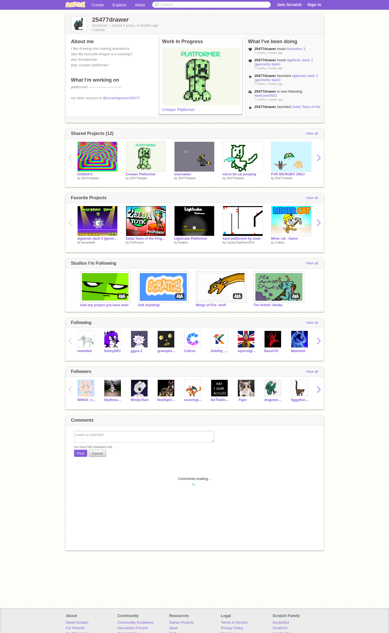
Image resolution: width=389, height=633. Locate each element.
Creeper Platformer (178, 109)
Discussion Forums (133, 628)
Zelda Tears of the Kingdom (146, 239)
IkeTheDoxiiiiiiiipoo (220, 400)
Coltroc (280, 242)
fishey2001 (112, 351)
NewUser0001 (265, 95)
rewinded (84, 351)
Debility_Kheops (220, 351)
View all (312, 133)
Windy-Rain (140, 400)
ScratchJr (280, 628)
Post (80, 453)
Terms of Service (234, 622)
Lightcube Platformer (191, 239)
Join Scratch (289, 4)
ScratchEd (281, 622)
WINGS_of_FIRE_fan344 (86, 400)
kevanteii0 (88, 242)
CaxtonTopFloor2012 (241, 242)
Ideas (140, 4)
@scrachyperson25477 (121, 98)
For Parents (75, 628)
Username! (182, 174)
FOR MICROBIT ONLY (288, 174)
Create (98, 4)
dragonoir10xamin (273, 400)
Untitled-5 (85, 174)
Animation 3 (296, 49)
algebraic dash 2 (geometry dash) (97, 239)
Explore (120, 4)
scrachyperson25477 (193, 400)
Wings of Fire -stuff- (211, 305)
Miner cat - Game (284, 239)
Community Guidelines (136, 622)
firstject (183, 242)
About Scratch (77, 622)
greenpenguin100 (166, 351)
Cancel (97, 453)
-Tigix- (242, 400)
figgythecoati (300, 400)
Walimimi (298, 351)
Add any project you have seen (104, 305)
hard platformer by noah (242, 239)
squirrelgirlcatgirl (247, 351)
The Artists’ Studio (268, 305)
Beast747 (271, 351)
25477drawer (90, 178)
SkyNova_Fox (113, 400)
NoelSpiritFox (166, 400)
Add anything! (149, 305)
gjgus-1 (137, 351)
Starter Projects (181, 622)
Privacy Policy (232, 628)
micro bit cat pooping (239, 174)
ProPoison (137, 242)
